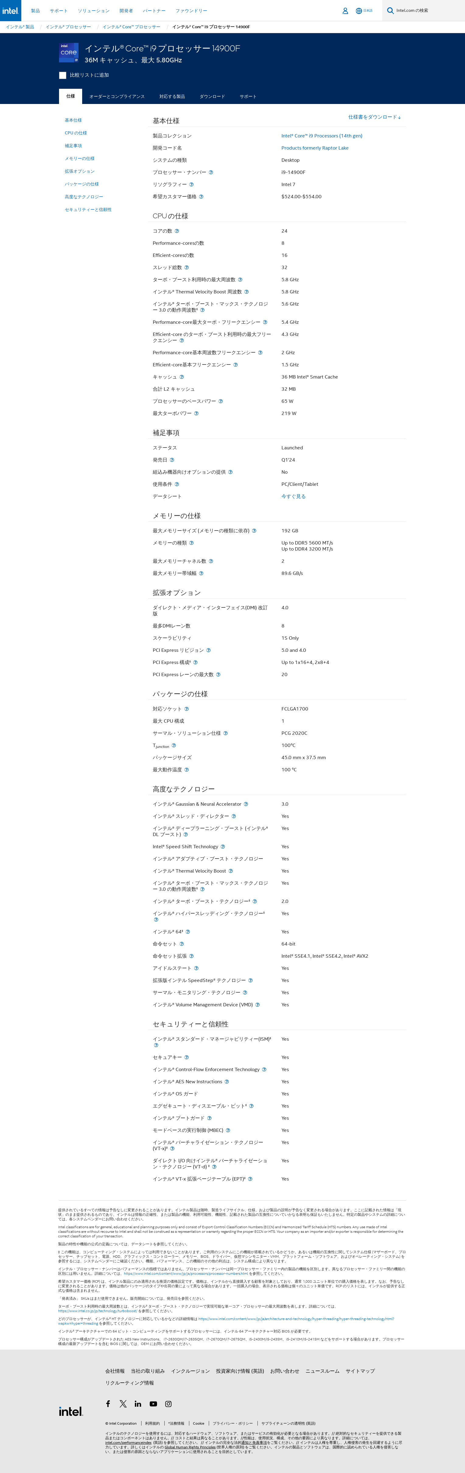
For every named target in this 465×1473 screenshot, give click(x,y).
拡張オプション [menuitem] (80, 171)
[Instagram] (168, 1404)
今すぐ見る (293, 496)
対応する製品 (172, 96)
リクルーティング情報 (129, 1383)
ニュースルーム (323, 1371)
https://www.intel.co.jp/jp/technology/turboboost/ (97, 1311)
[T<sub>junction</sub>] (173, 745)
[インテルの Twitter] (123, 1404)
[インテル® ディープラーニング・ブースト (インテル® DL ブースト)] (185, 834)
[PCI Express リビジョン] (208, 650)
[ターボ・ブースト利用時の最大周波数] (240, 279)
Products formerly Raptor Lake (315, 148)
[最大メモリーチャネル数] (211, 561)
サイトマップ (360, 1371)
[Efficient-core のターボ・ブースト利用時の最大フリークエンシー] (181, 340)
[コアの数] (176, 230)
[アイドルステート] (196, 968)
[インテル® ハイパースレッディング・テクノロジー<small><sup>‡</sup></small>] (156, 919)
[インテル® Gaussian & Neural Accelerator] (246, 804)
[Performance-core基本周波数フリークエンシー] (260, 352)
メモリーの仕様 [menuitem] (80, 158)
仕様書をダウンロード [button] (374, 117)
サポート (248, 96)
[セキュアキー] (186, 1057)
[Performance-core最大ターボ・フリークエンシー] (265, 322)
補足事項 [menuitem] (73, 145)
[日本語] (364, 10)
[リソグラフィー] (191, 184)
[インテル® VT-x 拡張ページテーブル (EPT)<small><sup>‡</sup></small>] (250, 1178)
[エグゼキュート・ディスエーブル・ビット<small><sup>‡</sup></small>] (251, 1105)
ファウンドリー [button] (192, 10)
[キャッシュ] (181, 376)
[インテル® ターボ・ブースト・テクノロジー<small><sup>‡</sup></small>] (254, 901)
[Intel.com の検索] (429, 10)
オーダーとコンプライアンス (117, 96)
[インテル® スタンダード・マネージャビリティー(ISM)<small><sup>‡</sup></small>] (156, 1045)
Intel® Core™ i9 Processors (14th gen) (321, 136)
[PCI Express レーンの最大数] (218, 674)
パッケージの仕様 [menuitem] (82, 184)
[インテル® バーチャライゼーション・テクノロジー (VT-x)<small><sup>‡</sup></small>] (172, 1148)
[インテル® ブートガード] (209, 1118)
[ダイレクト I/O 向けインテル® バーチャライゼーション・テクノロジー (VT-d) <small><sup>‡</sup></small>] (214, 1166)
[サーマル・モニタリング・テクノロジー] (245, 992)
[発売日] (172, 459)
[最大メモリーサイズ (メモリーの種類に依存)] (254, 530)
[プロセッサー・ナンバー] (211, 172)
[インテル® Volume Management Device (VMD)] (257, 1004)
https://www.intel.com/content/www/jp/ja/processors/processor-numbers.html (186, 1273)
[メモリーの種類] (191, 542)
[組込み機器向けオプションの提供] (230, 472)
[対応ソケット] (186, 708)
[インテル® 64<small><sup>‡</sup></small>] (187, 931)
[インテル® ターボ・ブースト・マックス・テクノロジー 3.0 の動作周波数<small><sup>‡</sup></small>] (202, 310)
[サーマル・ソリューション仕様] (225, 733)
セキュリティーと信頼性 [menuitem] (88, 209)
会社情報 (115, 1371)
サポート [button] (59, 10)
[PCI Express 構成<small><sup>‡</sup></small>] (195, 662)
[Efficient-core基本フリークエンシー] (235, 364)
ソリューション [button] (94, 10)
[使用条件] (176, 484)
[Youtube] (153, 1404)
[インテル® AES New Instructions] (226, 1081)
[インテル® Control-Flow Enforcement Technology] (264, 1069)
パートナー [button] (154, 10)
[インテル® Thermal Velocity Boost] (230, 870)
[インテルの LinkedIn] (138, 1404)
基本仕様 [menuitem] (73, 120)
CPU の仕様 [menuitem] (76, 133)
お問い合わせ (284, 1371)
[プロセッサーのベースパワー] (220, 401)
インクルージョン (190, 1371)
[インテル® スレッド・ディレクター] (233, 816)
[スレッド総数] (186, 267)
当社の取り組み (148, 1371)
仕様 (70, 96)
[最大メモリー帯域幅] (201, 573)
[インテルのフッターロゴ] (71, 1411)
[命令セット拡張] (191, 956)
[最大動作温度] (186, 769)
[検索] (390, 10)
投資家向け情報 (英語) (240, 1371)
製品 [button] (35, 10)
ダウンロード (212, 96)
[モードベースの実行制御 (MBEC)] (228, 1130)
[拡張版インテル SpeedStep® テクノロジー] (250, 980)
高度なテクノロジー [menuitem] (84, 196)
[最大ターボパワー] (196, 413)
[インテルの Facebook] (108, 1404)
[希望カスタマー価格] (201, 196)
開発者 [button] (126, 10)
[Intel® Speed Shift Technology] (222, 846)
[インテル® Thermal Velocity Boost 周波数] (246, 291)
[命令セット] (181, 943)
